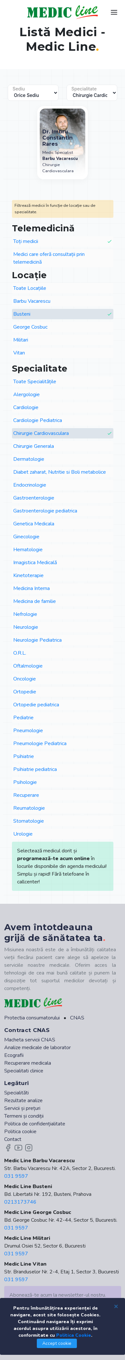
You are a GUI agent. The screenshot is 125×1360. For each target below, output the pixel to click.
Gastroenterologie (33, 497)
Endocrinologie (29, 485)
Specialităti (16, 1092)
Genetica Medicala (33, 523)
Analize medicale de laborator (37, 1047)
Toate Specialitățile (34, 381)
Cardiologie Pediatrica (37, 420)
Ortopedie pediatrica (36, 704)
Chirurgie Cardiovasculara (62, 433)
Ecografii (14, 1055)
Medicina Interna (31, 588)
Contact (12, 1139)
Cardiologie (25, 407)
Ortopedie (24, 691)
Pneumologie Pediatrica (40, 743)
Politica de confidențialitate (34, 1123)
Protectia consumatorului (32, 1017)
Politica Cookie (73, 1335)
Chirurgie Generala (33, 446)
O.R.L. (19, 653)
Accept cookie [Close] (56, 1343)
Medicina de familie (34, 601)
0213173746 (20, 1202)
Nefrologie (25, 614)
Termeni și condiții (24, 1116)
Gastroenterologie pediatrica (45, 510)
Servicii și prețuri (22, 1108)
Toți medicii (62, 241)
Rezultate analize (23, 1100)
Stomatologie (28, 821)
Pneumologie (28, 730)
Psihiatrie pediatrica (35, 769)
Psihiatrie (23, 756)
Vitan (19, 352)
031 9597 (16, 1176)
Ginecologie (26, 536)
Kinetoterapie (28, 575)
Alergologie (26, 394)
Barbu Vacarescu (31, 301)
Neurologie (25, 627)
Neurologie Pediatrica (37, 640)
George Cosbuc (30, 327)
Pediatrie (23, 717)
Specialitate (84, 89)
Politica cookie (20, 1131)
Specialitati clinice (23, 1070)
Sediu (19, 89)
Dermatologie (28, 459)
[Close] (116, 1306)
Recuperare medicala (27, 1063)
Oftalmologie (28, 665)
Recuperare (26, 795)
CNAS (77, 1017)
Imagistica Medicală (35, 562)
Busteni (62, 314)
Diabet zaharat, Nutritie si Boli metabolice (59, 472)
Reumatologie (29, 808)
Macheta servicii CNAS (29, 1039)
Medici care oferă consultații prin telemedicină (49, 258)
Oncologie (24, 678)
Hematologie (28, 549)
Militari (20, 339)
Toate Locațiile (29, 288)
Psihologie (25, 782)
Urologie (23, 834)
